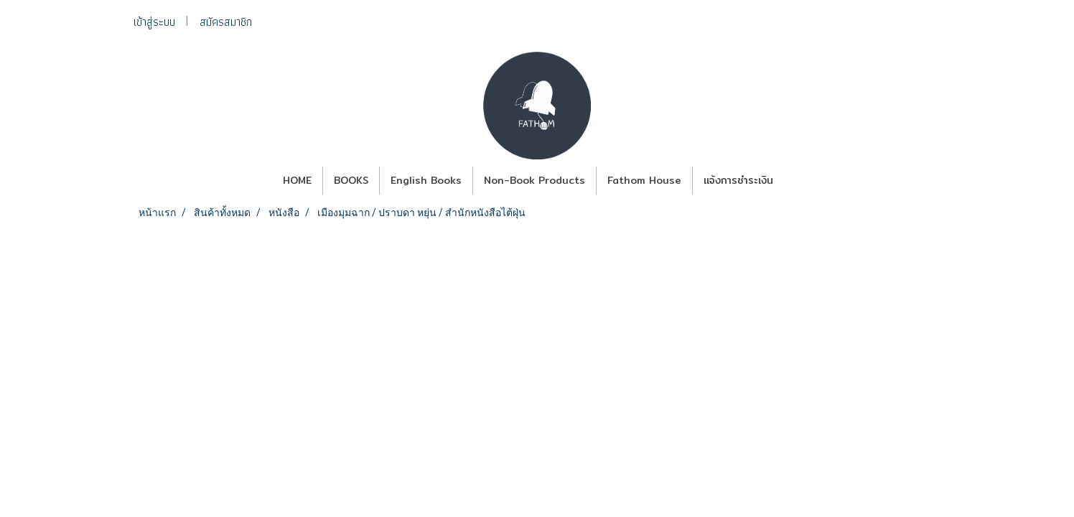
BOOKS (351, 180)
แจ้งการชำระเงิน (738, 180)
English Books (426, 180)
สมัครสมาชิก (226, 22)
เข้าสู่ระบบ (154, 22)
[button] (797, 181)
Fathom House (644, 180)
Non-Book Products (534, 180)
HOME (297, 180)
